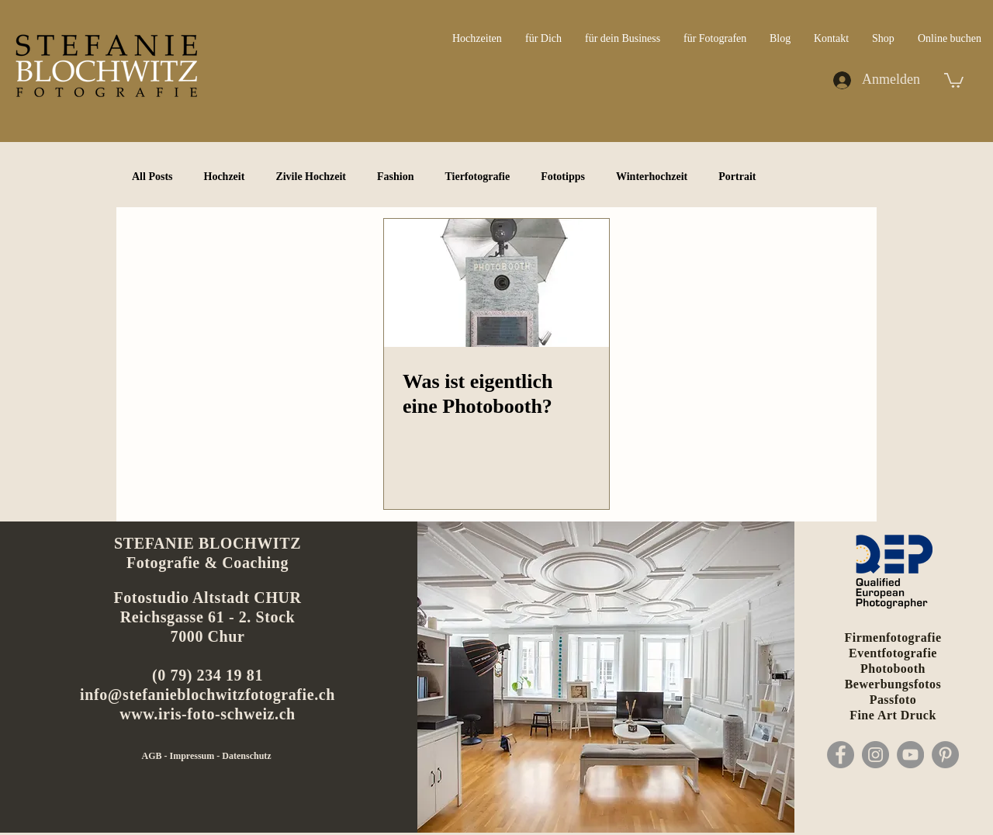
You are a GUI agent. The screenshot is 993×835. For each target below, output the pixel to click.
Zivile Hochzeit (310, 176)
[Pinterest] (945, 754)
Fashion (395, 176)
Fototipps (563, 176)
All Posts (152, 176)
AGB (152, 755)
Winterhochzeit (651, 176)
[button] (954, 79)
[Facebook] (840, 754)
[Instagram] (875, 754)
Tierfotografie (477, 176)
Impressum (193, 755)
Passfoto (893, 699)
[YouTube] (910, 754)
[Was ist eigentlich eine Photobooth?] (496, 283)
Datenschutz (246, 755)
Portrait (737, 176)
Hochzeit (224, 176)
